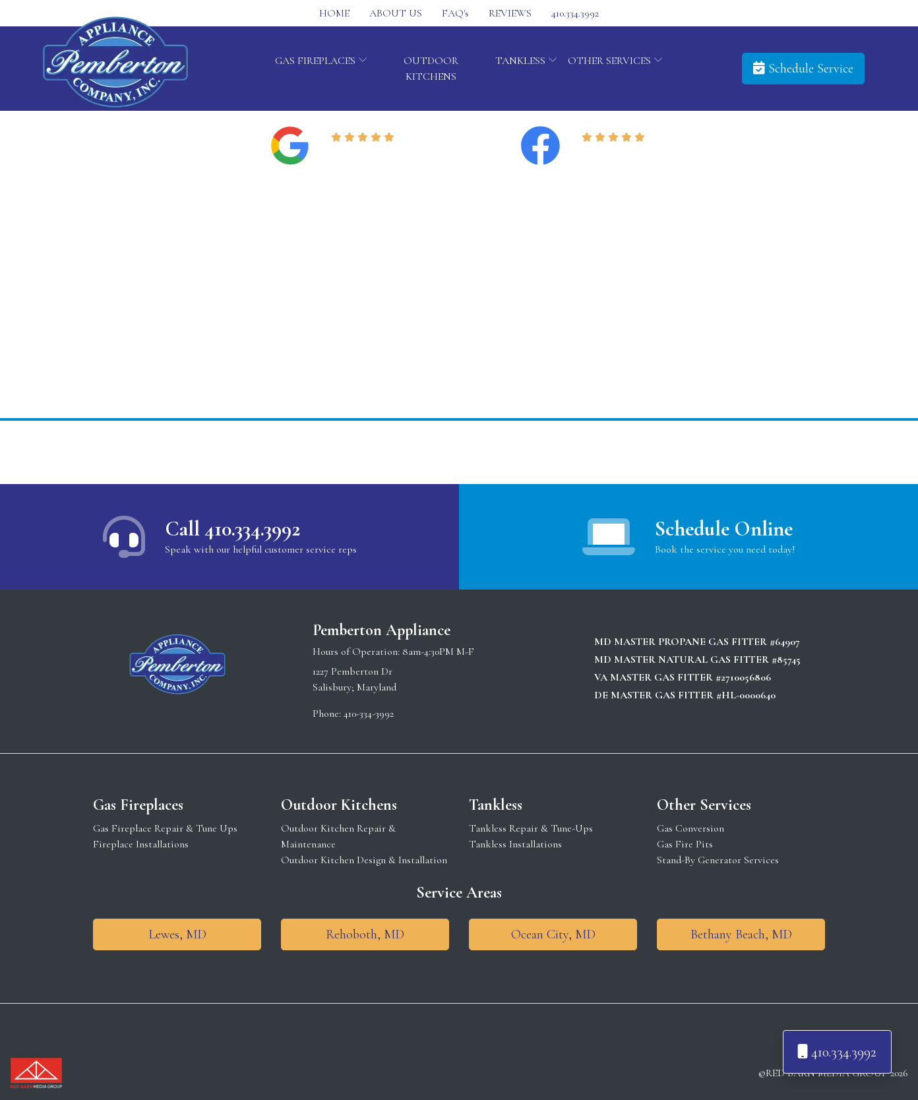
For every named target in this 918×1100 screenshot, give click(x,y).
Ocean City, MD (553, 934)
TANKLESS (526, 60)
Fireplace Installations (141, 844)
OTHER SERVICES (615, 60)
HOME (334, 13)
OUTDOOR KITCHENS (431, 68)
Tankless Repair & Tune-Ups (531, 828)
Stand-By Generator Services (718, 860)
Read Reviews (365, 153)
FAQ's (455, 13)
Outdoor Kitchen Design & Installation (364, 860)
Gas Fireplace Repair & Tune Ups (165, 828)
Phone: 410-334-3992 (353, 713)
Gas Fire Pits (685, 844)
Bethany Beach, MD (741, 934)
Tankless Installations (515, 844)
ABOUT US (395, 13)
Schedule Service (803, 68)
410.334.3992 (575, 13)
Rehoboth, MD (365, 934)
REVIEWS (510, 13)
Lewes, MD (177, 934)
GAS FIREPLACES (321, 60)
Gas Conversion (690, 828)
